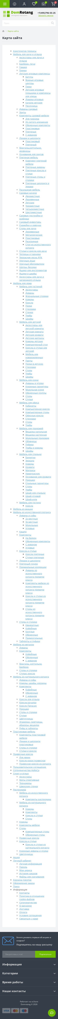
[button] (24, 4)
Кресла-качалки (27, 702)
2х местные (32, 518)
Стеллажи (31, 309)
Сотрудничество (28, 902)
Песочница (31, 105)
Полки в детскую (34, 363)
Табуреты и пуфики (29, 641)
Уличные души (27, 260)
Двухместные (33, 196)
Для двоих (24, 757)
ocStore (35, 1001)
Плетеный (31, 144)
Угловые (30, 528)
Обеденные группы (36, 392)
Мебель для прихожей (31, 428)
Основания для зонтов (31, 154)
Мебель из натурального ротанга (31, 676)
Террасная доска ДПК (30, 257)
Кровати (30, 467)
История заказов (28, 873)
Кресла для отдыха (29, 699)
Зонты (22, 112)
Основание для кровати (38, 476)
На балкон (31, 538)
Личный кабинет (22, 860)
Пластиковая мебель (24, 731)
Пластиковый (33, 141)
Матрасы (30, 470)
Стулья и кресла (28, 750)
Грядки (23, 70)
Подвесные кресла (23, 754)
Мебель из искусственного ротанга (32, 512)
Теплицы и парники (30, 254)
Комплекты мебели (29, 825)
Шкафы (29, 318)
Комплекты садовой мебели (34, 115)
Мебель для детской (30, 322)
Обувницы (31, 441)
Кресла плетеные (35, 554)
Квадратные (32, 625)
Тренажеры (25, 783)
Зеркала (30, 460)
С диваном (31, 134)
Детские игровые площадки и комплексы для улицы (38, 93)
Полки (29, 305)
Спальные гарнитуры (37, 483)
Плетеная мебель (28, 157)
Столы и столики (28, 621)
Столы (29, 370)
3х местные (32, 521)
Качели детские (34, 102)
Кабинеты (31, 405)
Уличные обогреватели (31, 263)
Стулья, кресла (27, 673)
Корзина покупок (22, 879)
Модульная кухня (35, 389)
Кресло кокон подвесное (32, 760)
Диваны (30, 292)
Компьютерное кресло (38, 409)
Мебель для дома (22, 283)
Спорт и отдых (21, 773)
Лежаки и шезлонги (29, 138)
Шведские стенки (28, 786)
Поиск (16, 886)
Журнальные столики (37, 296)
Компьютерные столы (37, 412)
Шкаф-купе (31, 499)
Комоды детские (34, 341)
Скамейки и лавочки (30, 225)
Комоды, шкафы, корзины (33, 683)
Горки (29, 86)
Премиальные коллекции (32, 567)
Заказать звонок (45, 15)
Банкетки (30, 457)
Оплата (23, 912)
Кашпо (22, 531)
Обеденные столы (35, 834)
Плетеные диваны (35, 167)
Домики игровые (34, 99)
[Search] (52, 23)
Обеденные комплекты (38, 125)
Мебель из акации (23, 509)
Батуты (29, 76)
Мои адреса (25, 870)
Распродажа (19, 789)
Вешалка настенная (36, 434)
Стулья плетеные (35, 557)
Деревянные (32, 199)
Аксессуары (32, 289)
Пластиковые (33, 128)
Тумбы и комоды (34, 447)
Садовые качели (28, 193)
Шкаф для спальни (35, 492)
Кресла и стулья (28, 551)
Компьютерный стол (37, 344)
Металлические (34, 234)
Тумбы (29, 315)
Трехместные (33, 205)
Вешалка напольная (36, 431)
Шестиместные (34, 212)
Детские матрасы (35, 338)
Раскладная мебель (29, 189)
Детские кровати (34, 334)
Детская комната (34, 331)
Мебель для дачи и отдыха (27, 54)
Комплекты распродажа (38, 799)
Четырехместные (35, 209)
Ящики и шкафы (28, 273)
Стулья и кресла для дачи (33, 251)
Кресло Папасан (28, 705)
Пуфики (30, 444)
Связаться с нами (28, 918)
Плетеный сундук (28, 563)
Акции (16, 857)
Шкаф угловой (33, 496)
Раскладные (32, 241)
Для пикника (32, 118)
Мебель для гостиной (30, 286)
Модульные (32, 525)
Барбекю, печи (27, 64)
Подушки (30, 480)
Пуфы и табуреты (28, 728)
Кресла (29, 302)
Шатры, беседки (28, 267)
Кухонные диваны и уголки (33, 850)
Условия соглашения (30, 915)
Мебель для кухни (29, 380)
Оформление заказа (24, 883)
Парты (29, 360)
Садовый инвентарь (30, 222)
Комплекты (25, 534)
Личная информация (30, 863)
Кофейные (31, 628)
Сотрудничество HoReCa (26, 770)
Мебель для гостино (30, 502)
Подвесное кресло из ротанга (35, 763)
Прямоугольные (34, 638)
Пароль (23, 867)
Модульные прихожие (37, 438)
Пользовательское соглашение (29, 767)
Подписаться (45, 954)
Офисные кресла (34, 415)
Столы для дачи (27, 228)
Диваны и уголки (35, 383)
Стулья (29, 399)
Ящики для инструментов (33, 270)
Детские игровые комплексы (34, 73)
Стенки (29, 312)
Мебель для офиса (29, 402)
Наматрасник (33, 473)
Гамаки (23, 67)
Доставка (24, 909)
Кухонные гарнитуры (37, 386)
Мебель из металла (23, 644)
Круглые (30, 631)
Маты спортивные (29, 779)
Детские (30, 202)
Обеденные (32, 634)
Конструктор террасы (24, 51)
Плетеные (31, 131)
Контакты (24, 892)
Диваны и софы (27, 515)
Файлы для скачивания (31, 876)
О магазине (25, 905)
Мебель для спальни (30, 454)
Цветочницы (26, 718)
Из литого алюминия (37, 122)
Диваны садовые (28, 109)
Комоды (30, 299)
